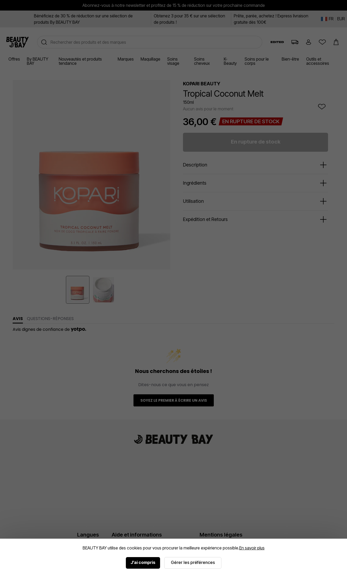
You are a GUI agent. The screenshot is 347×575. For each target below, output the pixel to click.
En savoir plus (252, 548)
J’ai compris (143, 562)
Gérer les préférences (193, 562)
